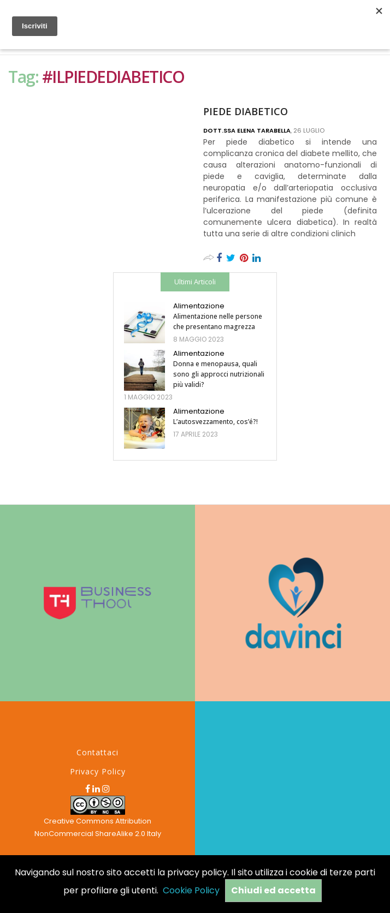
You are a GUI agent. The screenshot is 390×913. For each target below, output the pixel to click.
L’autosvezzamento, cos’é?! (215, 421)
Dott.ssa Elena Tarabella (247, 130)
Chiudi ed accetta (273, 890)
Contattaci (97, 752)
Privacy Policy (98, 771)
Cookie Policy (191, 890)
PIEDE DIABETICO (245, 111)
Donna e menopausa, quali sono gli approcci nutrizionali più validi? (218, 374)
